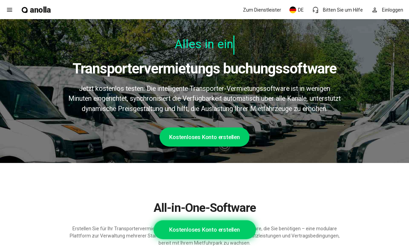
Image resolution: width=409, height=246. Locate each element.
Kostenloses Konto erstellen (204, 137)
